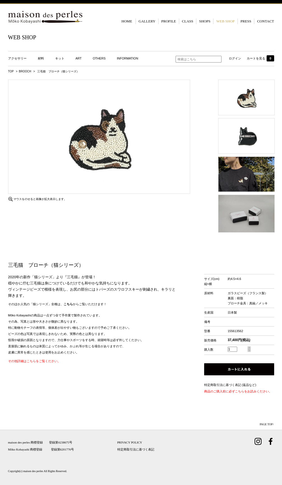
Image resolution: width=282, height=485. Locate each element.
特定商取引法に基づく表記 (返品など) (230, 385)
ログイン (235, 58)
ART (79, 58)
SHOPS (204, 21)
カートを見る (260, 58)
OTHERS (99, 58)
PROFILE (168, 21)
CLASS (187, 21)
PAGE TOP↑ (267, 424)
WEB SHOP (225, 21)
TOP (11, 71)
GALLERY (147, 21)
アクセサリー (17, 58)
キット (59, 58)
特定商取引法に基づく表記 (135, 449)
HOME (127, 21)
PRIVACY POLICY (129, 442)
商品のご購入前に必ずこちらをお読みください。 (238, 391)
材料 (41, 58)
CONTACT (265, 21)
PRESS (246, 21)
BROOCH (25, 71)
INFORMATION (127, 58)
